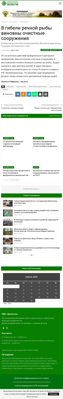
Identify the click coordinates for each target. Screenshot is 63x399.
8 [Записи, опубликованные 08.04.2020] (23, 290)
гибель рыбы (10, 86)
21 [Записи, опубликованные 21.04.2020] (15, 297)
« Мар (5, 303)
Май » (10, 303)
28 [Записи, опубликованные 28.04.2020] (15, 300)
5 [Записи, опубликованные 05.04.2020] (55, 286)
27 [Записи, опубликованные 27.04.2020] (7, 300)
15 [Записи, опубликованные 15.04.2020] (23, 293)
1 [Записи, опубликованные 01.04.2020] (23, 286)
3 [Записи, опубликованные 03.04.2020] (39, 286)
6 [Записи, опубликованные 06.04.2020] (7, 290)
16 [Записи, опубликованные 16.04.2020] (31, 293)
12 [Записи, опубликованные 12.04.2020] (56, 290)
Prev (6, 180)
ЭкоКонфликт (45, 50)
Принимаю (53, 394)
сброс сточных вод (55, 86)
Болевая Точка (56, 50)
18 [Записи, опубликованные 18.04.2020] (47, 293)
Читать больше (32, 396)
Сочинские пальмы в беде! (12, 108)
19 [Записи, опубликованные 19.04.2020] (56, 293)
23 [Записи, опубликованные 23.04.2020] (31, 297)
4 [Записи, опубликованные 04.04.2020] (47, 286)
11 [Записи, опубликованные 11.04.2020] (47, 290)
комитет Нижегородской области (38, 86)
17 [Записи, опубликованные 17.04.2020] (39, 293)
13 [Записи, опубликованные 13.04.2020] (7, 293)
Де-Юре (36, 167)
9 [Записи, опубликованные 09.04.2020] (31, 290)
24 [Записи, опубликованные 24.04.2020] (39, 297)
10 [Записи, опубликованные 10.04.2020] (39, 290)
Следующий (15, 180)
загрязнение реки (21, 86)
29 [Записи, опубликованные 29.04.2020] (23, 300)
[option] (31, 227)
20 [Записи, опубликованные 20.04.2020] (7, 297)
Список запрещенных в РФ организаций (31, 386)
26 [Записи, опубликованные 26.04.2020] (56, 297)
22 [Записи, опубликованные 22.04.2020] (23, 297)
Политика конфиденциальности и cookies (31, 378)
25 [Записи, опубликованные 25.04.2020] (47, 297)
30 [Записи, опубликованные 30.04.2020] (31, 300)
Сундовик (5, 89)
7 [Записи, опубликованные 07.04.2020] (15, 290)
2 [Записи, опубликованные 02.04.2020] (31, 286)
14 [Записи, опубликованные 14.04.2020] (15, 293)
